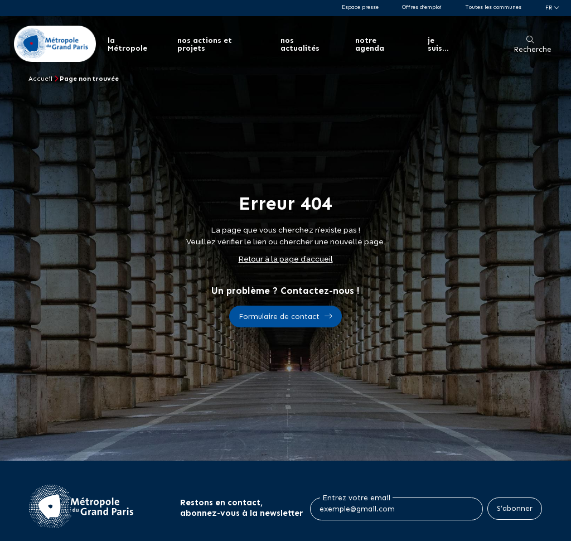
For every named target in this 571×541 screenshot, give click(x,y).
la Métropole (128, 44)
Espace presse (360, 7)
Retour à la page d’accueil (286, 258)
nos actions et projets (204, 44)
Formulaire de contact (279, 316)
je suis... (437, 44)
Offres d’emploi (422, 7)
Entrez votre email (356, 498)
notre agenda (368, 44)
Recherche (532, 49)
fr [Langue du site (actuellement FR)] (549, 7)
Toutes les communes (493, 7)
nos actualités (299, 44)
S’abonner (515, 508)
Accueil (40, 79)
